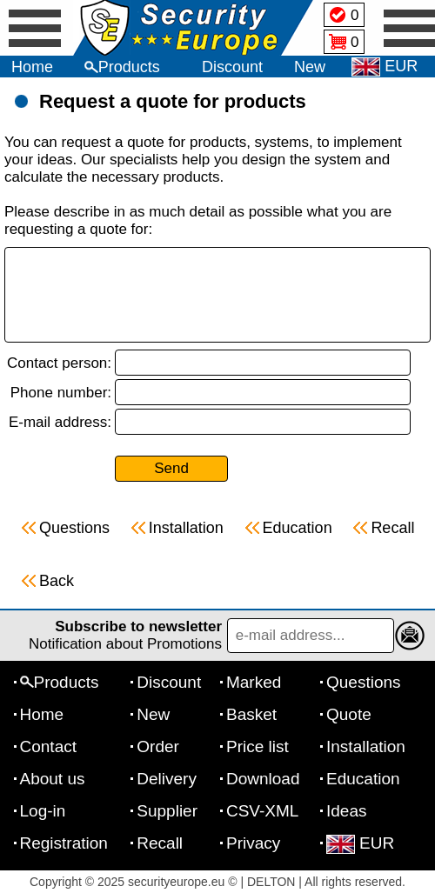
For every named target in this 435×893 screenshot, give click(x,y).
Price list (257, 746)
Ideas (346, 811)
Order (158, 746)
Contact (48, 746)
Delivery (167, 779)
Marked (253, 682)
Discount (232, 67)
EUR (360, 843)
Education (363, 779)
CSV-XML (262, 811)
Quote (348, 714)
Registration (64, 843)
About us (52, 779)
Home (32, 67)
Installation (365, 746)
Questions (363, 682)
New (309, 67)
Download (263, 779)
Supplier (167, 811)
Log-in (43, 811)
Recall (160, 843)
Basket (251, 714)
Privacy (253, 843)
